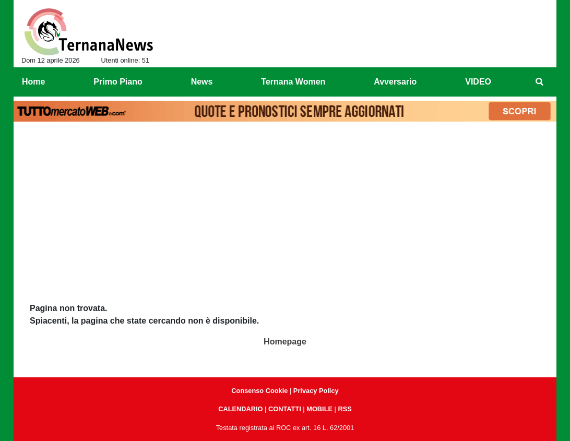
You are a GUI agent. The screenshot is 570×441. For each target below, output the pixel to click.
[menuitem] (539, 82)
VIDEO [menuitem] (478, 81)
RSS (344, 409)
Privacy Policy (316, 391)
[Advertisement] (285, 204)
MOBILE (319, 409)
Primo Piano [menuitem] (117, 81)
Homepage (285, 341)
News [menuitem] (202, 81)
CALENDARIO (240, 409)
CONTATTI (284, 409)
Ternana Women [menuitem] (293, 81)
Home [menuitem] (33, 81)
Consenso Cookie (259, 391)
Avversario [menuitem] (395, 81)
